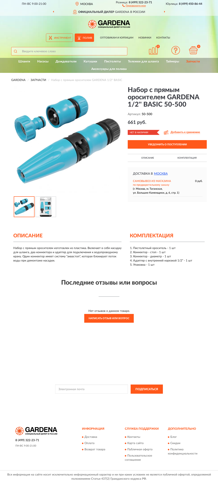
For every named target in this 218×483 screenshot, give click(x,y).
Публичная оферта (139, 449)
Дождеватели (66, 61)
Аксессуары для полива (109, 69)
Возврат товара (94, 449)
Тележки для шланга (143, 61)
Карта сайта (135, 443)
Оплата (89, 443)
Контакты (163, 37)
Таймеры (172, 61)
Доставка (90, 437)
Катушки (90, 61)
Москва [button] (161, 173)
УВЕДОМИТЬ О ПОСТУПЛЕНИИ (167, 144)
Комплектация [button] (187, 158)
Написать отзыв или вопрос (109, 318)
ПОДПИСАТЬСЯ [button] (146, 389)
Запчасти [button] (193, 61)
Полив (87, 38)
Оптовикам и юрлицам (116, 37)
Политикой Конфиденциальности (107, 398)
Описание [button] (147, 158)
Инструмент (62, 38)
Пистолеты (112, 61)
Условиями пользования (144, 398)
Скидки (175, 443)
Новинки (144, 37)
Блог (173, 437)
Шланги (24, 61)
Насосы (42, 61)
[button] (134, 5)
